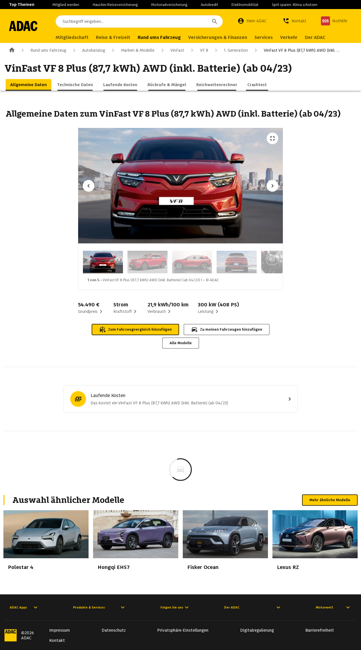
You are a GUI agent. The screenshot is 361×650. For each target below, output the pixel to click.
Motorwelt (333, 607)
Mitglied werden (65, 4)
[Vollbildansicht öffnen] (272, 138)
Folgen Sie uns (175, 607)
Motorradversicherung (169, 4)
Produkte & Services (99, 607)
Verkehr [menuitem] (300, 37)
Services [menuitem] (274, 37)
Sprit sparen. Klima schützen (294, 4)
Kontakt (57, 640)
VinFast (171, 50)
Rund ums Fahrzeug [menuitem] (170, 37)
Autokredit (209, 4)
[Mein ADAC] (252, 21)
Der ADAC (253, 607)
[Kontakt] (294, 21)
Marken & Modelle (132, 50)
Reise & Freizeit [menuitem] (124, 37)
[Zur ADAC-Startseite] (29, 26)
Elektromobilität (245, 4)
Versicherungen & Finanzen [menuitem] (228, 37)
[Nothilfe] (334, 21)
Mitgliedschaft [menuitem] (83, 37)
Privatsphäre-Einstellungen (182, 630)
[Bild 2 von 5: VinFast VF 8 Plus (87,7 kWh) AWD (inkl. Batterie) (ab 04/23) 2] (147, 262)
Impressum (59, 630)
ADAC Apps (24, 607)
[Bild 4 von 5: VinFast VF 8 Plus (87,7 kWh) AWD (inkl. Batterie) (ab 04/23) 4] (237, 262)
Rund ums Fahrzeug (42, 50)
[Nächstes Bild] (272, 186)
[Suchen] (214, 21)
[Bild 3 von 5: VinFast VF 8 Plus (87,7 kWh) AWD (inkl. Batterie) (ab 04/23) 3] (192, 262)
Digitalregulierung (257, 630)
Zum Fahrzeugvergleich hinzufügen (135, 329)
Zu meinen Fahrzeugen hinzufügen (226, 329)
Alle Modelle (181, 343)
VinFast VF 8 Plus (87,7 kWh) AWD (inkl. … (296, 50)
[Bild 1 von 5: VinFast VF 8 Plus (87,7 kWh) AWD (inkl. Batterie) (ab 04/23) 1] (103, 262)
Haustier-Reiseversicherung (115, 4)
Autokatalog (88, 50)
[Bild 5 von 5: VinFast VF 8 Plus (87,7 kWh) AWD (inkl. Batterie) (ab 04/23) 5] (281, 262)
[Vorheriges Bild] (88, 186)
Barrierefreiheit (319, 630)
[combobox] (145, 21)
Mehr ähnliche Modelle (329, 500)
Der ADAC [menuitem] (326, 37)
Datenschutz (114, 630)
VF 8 (198, 50)
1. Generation (230, 50)
